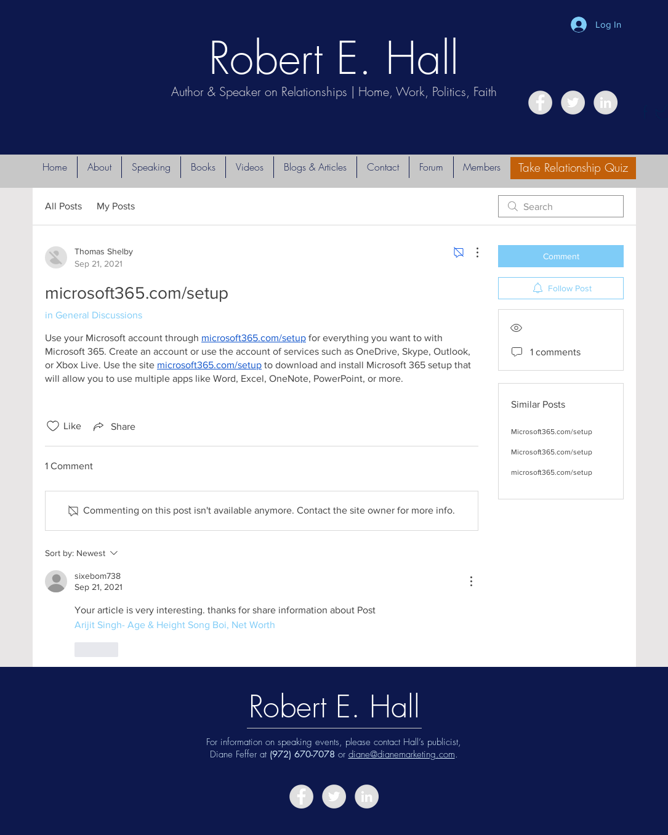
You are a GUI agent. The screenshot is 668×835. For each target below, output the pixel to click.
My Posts (116, 206)
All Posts (63, 206)
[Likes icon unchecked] (53, 426)
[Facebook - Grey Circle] (540, 103)
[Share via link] (113, 426)
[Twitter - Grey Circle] (573, 103)
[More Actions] (471, 252)
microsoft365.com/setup (551, 472)
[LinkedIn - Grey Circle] (606, 103)
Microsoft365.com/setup (551, 431)
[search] (561, 206)
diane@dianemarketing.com (401, 754)
